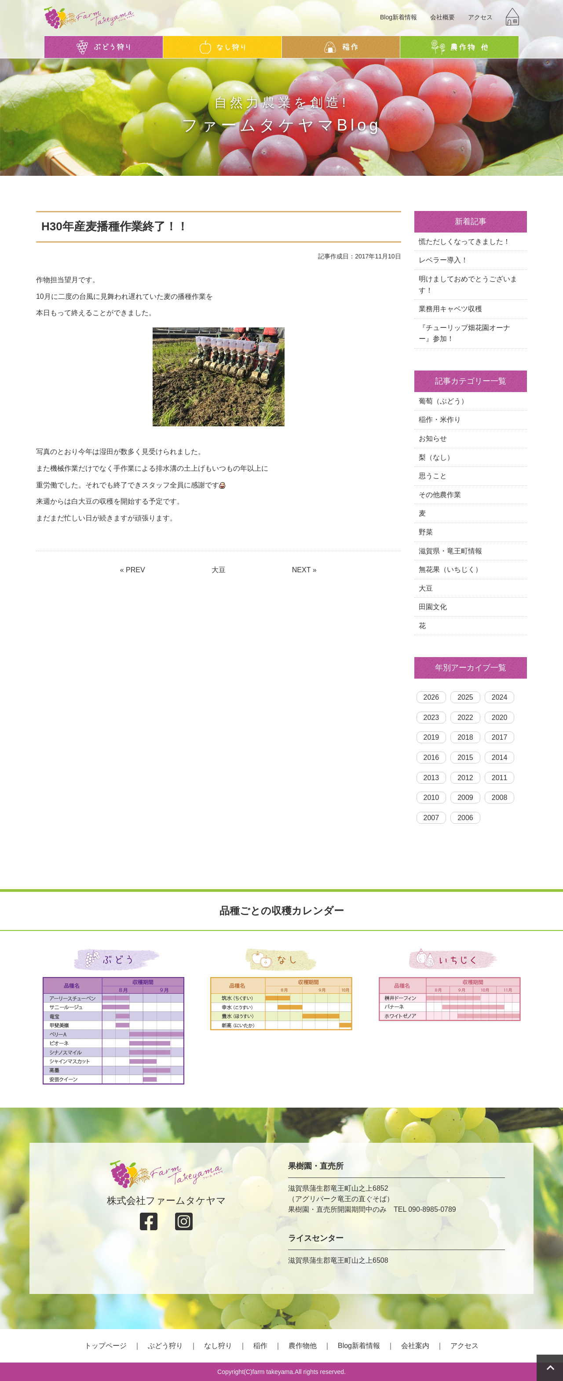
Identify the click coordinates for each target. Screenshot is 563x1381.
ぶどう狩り (165, 1345)
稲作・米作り (440, 419)
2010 (431, 797)
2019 (431, 737)
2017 (500, 737)
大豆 (219, 570)
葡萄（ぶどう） (443, 401)
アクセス (480, 17)
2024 (500, 697)
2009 (465, 797)
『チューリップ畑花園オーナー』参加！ (464, 333)
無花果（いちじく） (450, 569)
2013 (431, 777)
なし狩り (218, 1345)
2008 (500, 797)
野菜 (426, 532)
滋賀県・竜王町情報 (450, 551)
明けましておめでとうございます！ (468, 284)
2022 (465, 717)
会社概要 (442, 17)
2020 (500, 717)
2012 (465, 777)
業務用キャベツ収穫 (450, 309)
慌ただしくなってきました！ (464, 241)
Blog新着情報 (398, 17)
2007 (431, 817)
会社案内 (415, 1345)
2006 (465, 817)
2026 (431, 697)
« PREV (132, 570)
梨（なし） (436, 457)
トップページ (105, 1345)
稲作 (260, 1345)
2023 (431, 717)
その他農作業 (440, 494)
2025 (465, 697)
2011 (500, 777)
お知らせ (433, 438)
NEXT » (304, 570)
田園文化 (433, 607)
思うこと (433, 476)
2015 (465, 757)
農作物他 (303, 1345)
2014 (500, 757)
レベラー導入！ (443, 260)
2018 (465, 737)
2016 (431, 757)
